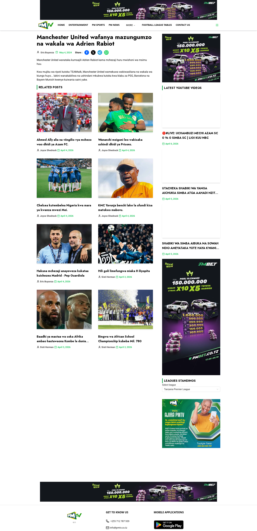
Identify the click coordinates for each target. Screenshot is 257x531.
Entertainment (78, 24)
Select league (169, 385)
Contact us (183, 24)
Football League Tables (157, 24)
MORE (130, 25)
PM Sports (98, 24)
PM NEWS (114, 24)
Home (61, 24)
